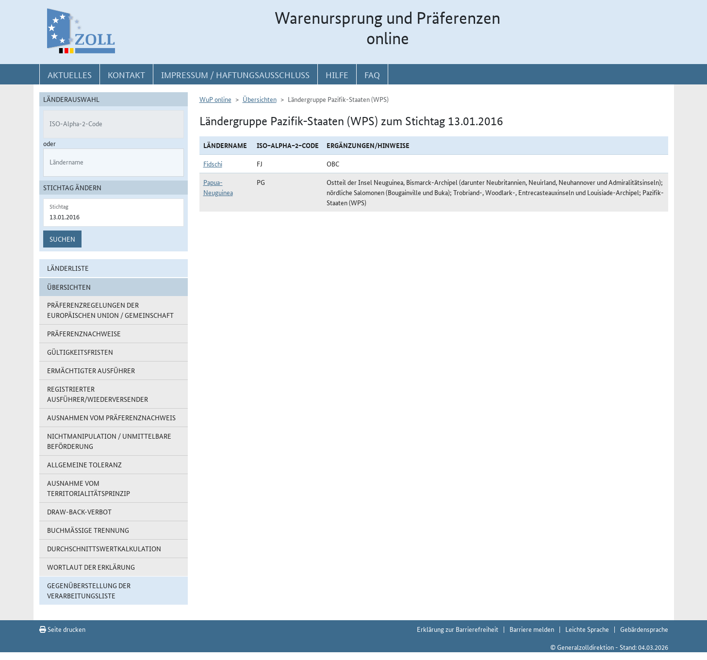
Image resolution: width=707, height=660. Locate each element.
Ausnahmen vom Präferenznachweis (111, 417)
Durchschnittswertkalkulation (104, 548)
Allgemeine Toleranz (84, 464)
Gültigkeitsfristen (80, 352)
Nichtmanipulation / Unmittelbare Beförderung (109, 441)
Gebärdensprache (644, 629)
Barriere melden (532, 629)
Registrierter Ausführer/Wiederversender (97, 394)
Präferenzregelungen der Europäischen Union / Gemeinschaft (110, 310)
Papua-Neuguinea (218, 187)
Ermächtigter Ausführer (91, 370)
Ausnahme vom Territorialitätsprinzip (88, 488)
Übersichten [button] (69, 287)
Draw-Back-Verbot (79, 511)
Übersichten (260, 99)
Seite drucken (62, 629)
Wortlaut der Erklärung (91, 567)
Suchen (62, 239)
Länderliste (68, 268)
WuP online (215, 99)
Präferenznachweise (84, 333)
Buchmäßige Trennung (88, 530)
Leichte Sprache (587, 629)
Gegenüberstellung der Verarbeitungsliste (89, 590)
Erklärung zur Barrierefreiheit (457, 629)
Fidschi (212, 163)
